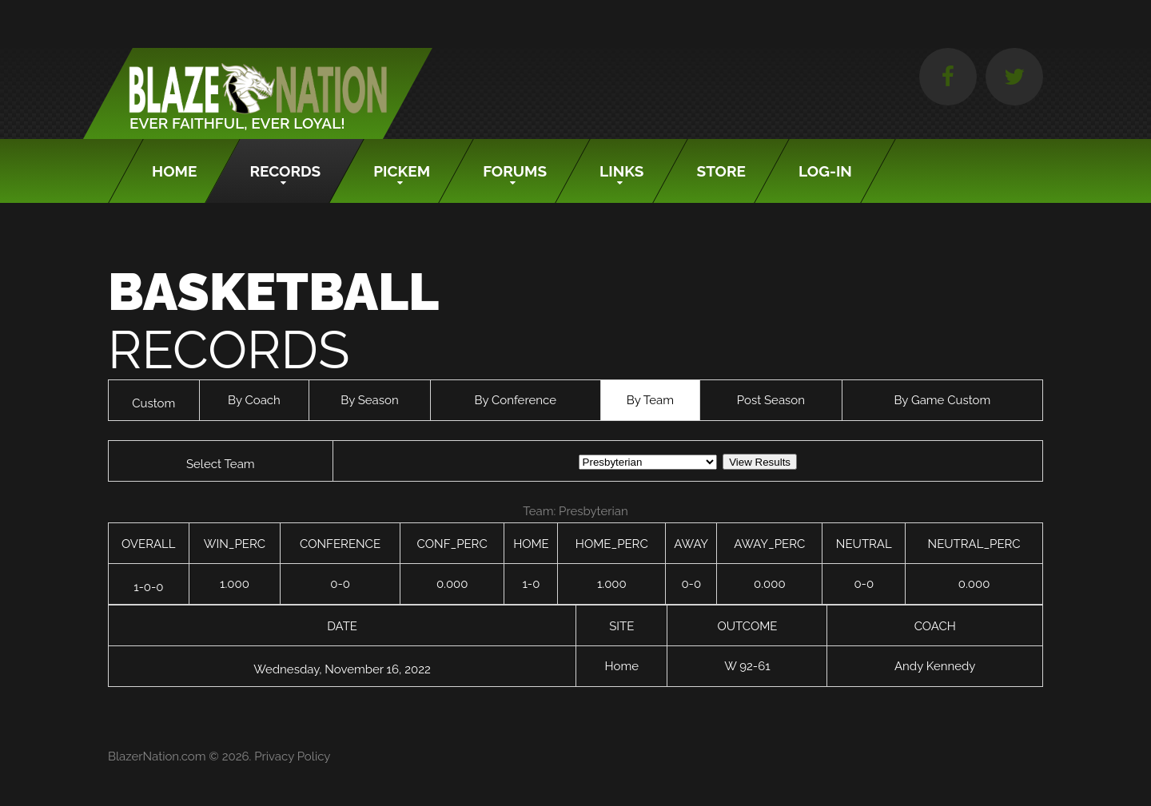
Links (621, 171)
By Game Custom (942, 400)
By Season (369, 400)
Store (722, 171)
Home (174, 171)
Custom (153, 403)
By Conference (515, 400)
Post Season (771, 400)
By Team (650, 400)
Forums (515, 171)
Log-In (825, 171)
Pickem (401, 171)
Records (285, 171)
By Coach (254, 400)
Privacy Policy (292, 756)
